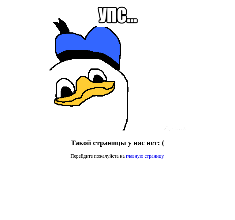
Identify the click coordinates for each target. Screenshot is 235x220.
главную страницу (144, 156)
